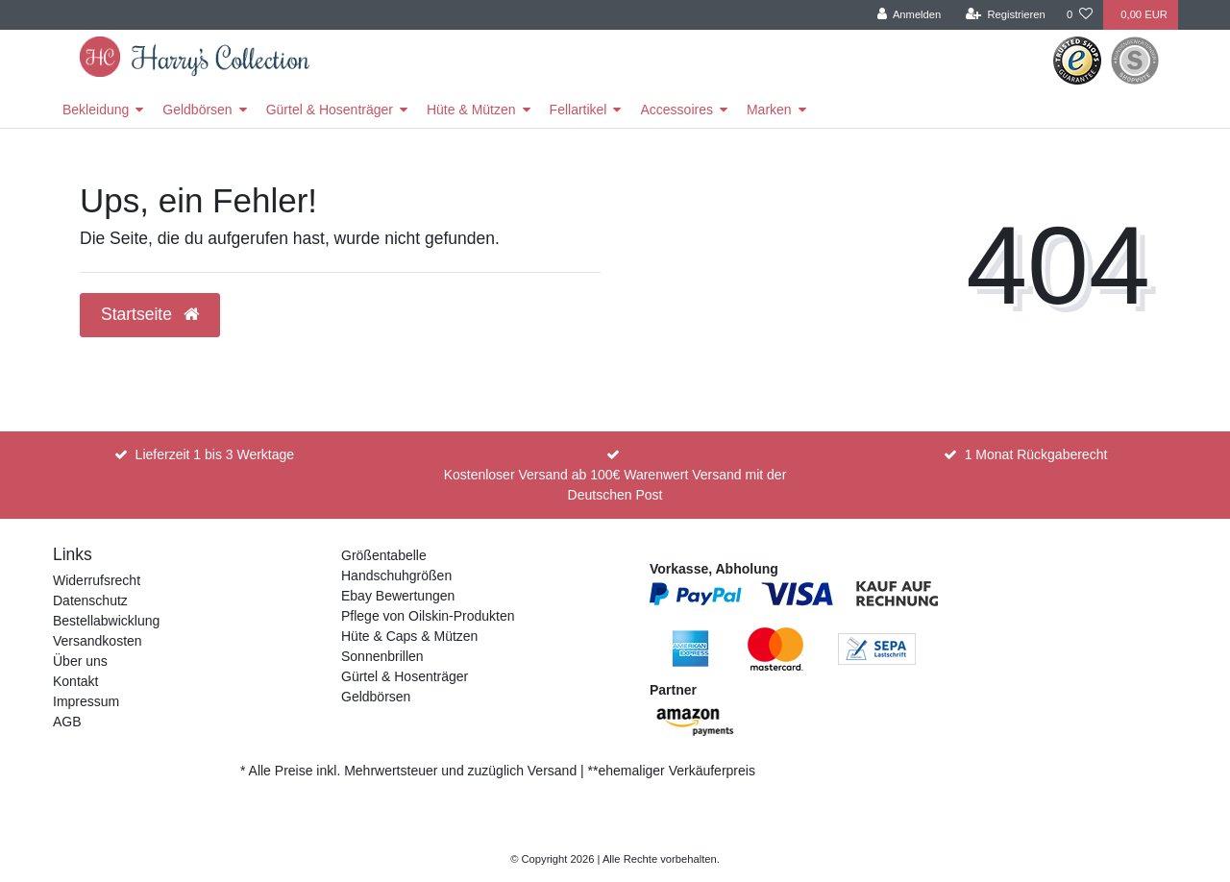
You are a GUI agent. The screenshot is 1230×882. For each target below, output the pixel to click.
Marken (769, 109)
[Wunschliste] (1079, 15)
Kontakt (75, 681)
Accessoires (676, 109)
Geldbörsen (197, 109)
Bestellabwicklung (106, 620)
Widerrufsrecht (96, 580)
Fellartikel (578, 109)
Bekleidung (95, 109)
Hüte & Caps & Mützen (409, 636)
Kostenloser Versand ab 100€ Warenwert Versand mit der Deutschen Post (615, 484)
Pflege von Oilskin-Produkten (428, 616)
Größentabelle (384, 555)
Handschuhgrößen (396, 575)
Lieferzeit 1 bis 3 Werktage (215, 454)
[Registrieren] (1005, 15)
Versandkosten (97, 641)
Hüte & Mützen (471, 109)
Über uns (80, 661)
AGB (67, 721)
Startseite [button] (150, 314)
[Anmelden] (909, 15)
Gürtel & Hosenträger (329, 109)
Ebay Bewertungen (398, 595)
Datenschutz (90, 600)
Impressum (86, 701)
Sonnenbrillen (382, 656)
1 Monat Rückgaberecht (1036, 454)
